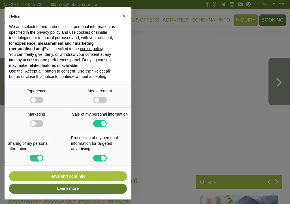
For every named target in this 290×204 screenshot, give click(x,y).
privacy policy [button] (48, 32)
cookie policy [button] (91, 48)
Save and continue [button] (68, 176)
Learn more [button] (68, 188)
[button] (124, 16)
